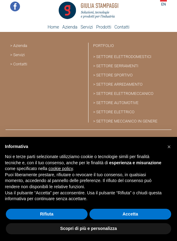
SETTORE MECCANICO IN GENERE (126, 121)
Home (53, 27)
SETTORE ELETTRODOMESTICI (123, 56)
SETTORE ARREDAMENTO (119, 84)
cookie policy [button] (61, 168)
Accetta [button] (130, 214)
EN (163, 4)
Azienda (69, 27)
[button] (169, 147)
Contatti (121, 27)
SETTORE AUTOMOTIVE (117, 102)
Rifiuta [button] (46, 214)
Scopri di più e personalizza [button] (88, 228)
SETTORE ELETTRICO (115, 112)
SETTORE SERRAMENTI (117, 66)
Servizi (87, 27)
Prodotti (103, 27)
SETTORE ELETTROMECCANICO (124, 93)
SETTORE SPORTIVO (114, 75)
